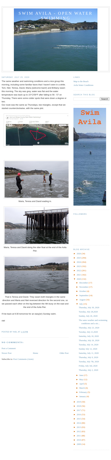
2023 (79, 266)
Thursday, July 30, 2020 (89, 307)
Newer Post (6, 353)
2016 (79, 414)
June (81, 375)
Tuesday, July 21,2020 (88, 332)
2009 (79, 444)
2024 (79, 262)
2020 (79, 279)
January (83, 396)
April (81, 383)
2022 (79, 270)
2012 (79, 431)
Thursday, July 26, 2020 (89, 340)
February (83, 392)
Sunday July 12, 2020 (88, 349)
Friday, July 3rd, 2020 (88, 366)
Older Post (64, 353)
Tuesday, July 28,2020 (88, 311)
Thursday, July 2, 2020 (88, 370)
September (84, 295)
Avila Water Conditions (83, 85)
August (82, 299)
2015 (79, 418)
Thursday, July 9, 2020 (88, 357)
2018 (79, 406)
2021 (79, 274)
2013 (79, 427)
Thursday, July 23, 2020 (89, 327)
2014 (79, 423)
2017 (79, 410)
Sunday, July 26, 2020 (88, 316)
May (81, 379)
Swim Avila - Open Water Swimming (56, 16)
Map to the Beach (80, 81)
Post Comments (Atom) (23, 359)
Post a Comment (9, 348)
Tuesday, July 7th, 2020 (89, 361)
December (84, 282)
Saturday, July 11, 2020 (89, 353)
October (83, 291)
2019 (79, 402)
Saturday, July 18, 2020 (89, 336)
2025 (79, 258)
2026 (79, 253)
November (84, 287)
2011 (79, 435)
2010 (79, 440)
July (81, 304)
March (82, 388)
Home (35, 353)
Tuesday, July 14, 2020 (88, 344)
